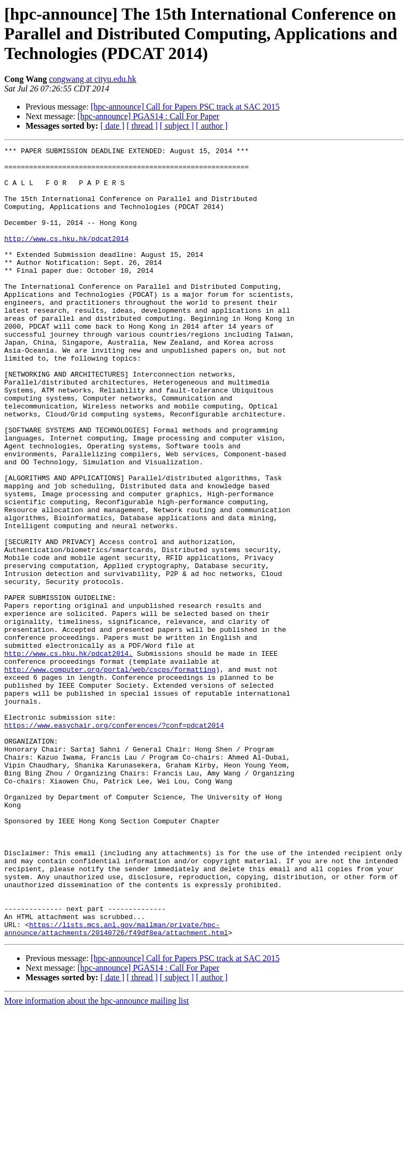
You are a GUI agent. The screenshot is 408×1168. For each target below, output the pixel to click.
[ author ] (212, 125)
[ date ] (112, 125)
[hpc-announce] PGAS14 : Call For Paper (148, 116)
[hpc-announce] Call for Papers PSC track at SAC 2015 (185, 106)
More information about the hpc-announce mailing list (96, 1158)
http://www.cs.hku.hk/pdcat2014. (68, 755)
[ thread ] (142, 125)
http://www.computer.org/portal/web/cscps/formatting (110, 774)
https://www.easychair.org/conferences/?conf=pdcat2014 (114, 841)
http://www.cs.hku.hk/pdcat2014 (66, 257)
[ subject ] (177, 125)
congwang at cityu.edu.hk (92, 79)
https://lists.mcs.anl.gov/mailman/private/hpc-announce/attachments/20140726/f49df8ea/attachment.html (116, 1085)
